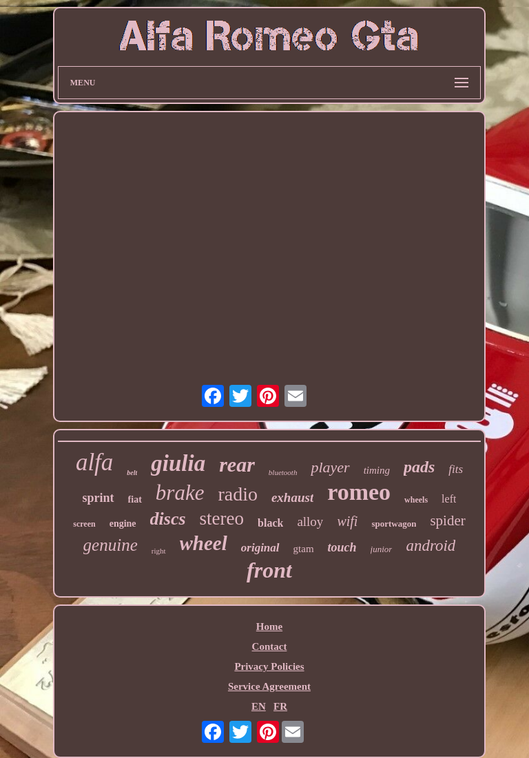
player (330, 467)
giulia (178, 463)
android (430, 545)
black (270, 523)
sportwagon (393, 523)
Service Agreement (269, 686)
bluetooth (283, 472)
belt (132, 472)
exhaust (292, 497)
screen (84, 524)
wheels (416, 500)
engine (123, 523)
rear (237, 464)
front (269, 570)
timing (377, 470)
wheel (203, 543)
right (159, 551)
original (260, 547)
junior (382, 549)
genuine (110, 545)
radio (238, 494)
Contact (269, 646)
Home (269, 626)
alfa (94, 462)
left (449, 499)
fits (455, 469)
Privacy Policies (269, 666)
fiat (135, 499)
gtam (303, 548)
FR (280, 706)
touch (342, 547)
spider (447, 520)
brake (180, 493)
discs (168, 519)
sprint (98, 498)
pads (419, 467)
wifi (347, 521)
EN (258, 706)
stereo (222, 518)
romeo (359, 492)
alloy (310, 521)
